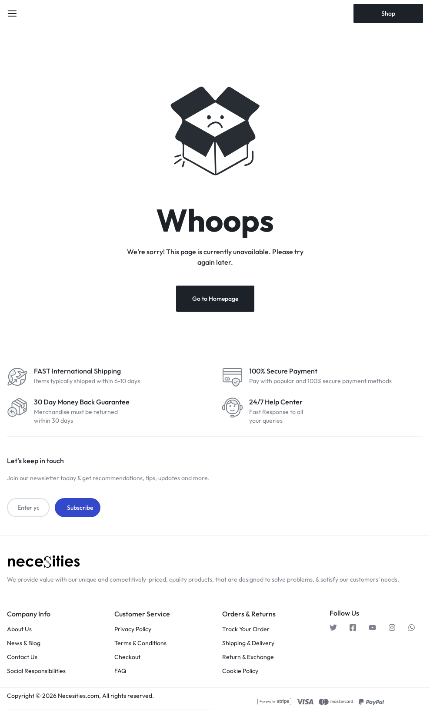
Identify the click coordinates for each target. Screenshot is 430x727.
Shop (388, 13)
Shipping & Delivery (248, 642)
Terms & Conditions (140, 642)
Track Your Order (246, 628)
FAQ (120, 670)
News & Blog (23, 642)
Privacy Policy (132, 628)
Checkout (127, 656)
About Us (19, 628)
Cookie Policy (240, 670)
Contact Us (22, 656)
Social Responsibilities (36, 670)
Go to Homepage (215, 299)
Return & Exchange (248, 656)
